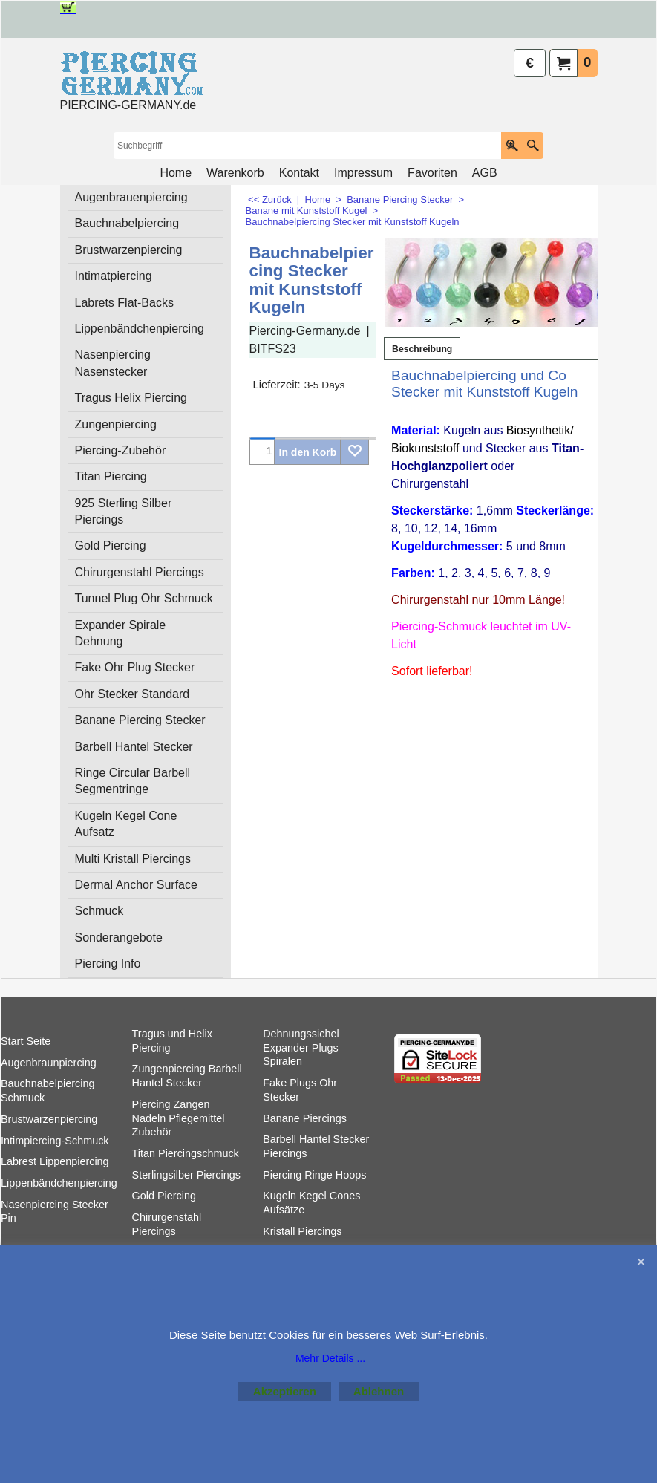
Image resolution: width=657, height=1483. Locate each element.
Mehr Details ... (330, 1358)
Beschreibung (422, 349)
